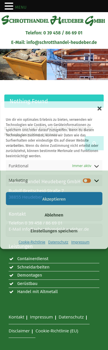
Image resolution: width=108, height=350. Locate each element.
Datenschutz (58, 242)
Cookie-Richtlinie (31, 242)
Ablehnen (54, 215)
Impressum (80, 242)
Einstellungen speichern (54, 231)
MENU (20, 7)
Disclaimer (19, 331)
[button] (99, 108)
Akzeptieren (54, 199)
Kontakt (16, 317)
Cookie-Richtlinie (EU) (56, 331)
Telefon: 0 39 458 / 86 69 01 (54, 33)
